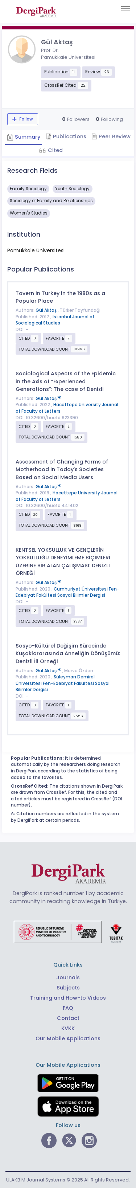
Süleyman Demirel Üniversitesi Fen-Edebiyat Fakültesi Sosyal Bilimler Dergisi (63, 683)
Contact (68, 1018)
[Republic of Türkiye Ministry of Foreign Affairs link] (68, 931)
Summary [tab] (23, 136)
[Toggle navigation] (126, 8)
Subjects (68, 987)
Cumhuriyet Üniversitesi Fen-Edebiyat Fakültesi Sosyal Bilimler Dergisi (67, 592)
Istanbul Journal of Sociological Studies (55, 320)
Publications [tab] (66, 136)
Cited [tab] (54, 150)
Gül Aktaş (47, 310)
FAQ (68, 1008)
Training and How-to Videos (68, 997)
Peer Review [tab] (111, 136)
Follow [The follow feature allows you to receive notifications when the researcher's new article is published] (25, 119)
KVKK (68, 1028)
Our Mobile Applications (68, 1038)
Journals (68, 977)
